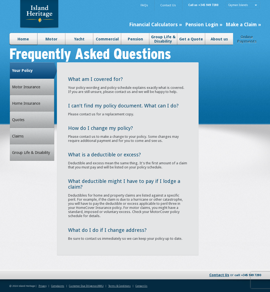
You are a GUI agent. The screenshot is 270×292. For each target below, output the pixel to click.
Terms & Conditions (119, 286)
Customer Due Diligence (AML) (86, 286)
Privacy (43, 286)
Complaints (57, 286)
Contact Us (219, 275)
